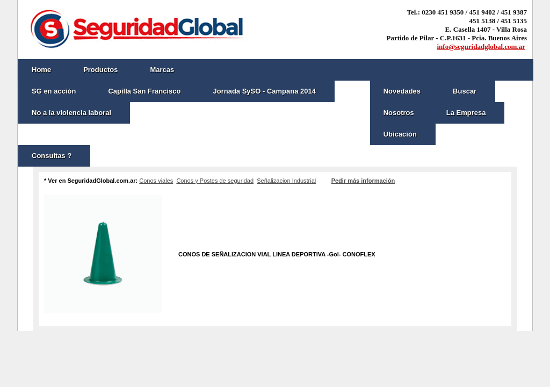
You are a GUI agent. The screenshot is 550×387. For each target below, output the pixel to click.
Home (41, 70)
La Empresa (466, 113)
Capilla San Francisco (144, 91)
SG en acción (54, 91)
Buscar (464, 91)
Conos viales (156, 180)
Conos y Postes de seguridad (215, 180)
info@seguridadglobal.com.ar (481, 46)
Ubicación (400, 134)
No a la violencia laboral (71, 113)
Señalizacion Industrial (286, 180)
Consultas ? (51, 156)
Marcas (162, 70)
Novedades (402, 91)
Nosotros (398, 113)
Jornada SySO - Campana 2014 (264, 91)
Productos (100, 70)
